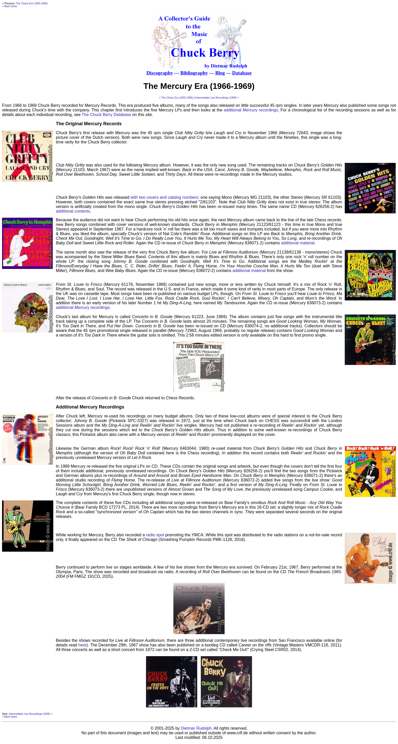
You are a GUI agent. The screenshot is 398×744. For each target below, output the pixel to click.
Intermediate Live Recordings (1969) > (217, 97)
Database (242, 73)
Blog (220, 73)
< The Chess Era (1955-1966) (176, 97)
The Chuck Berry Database (106, 114)
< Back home (9, 6)
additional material (298, 243)
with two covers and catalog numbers (164, 197)
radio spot (155, 535)
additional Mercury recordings (251, 110)
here (82, 645)
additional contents (73, 211)
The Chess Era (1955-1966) (32, 3)
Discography (159, 73)
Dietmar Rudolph (196, 728)
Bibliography (194, 73)
